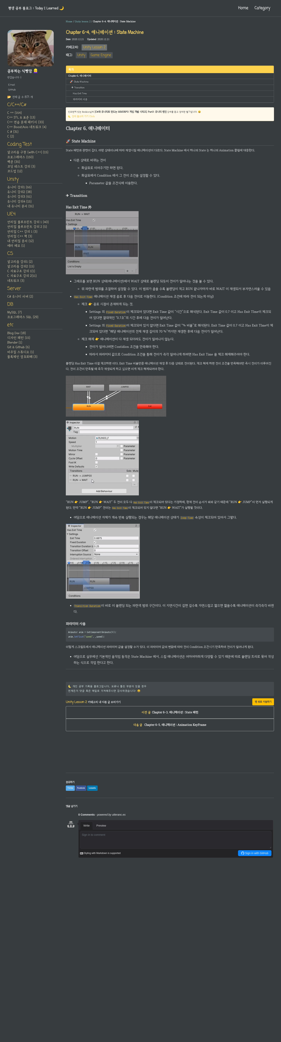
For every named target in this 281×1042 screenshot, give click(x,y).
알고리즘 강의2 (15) (20, 269)
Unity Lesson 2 (94, 47)
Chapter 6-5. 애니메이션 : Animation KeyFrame (169, 734)
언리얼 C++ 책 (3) (19, 238)
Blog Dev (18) (16, 337)
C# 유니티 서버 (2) (20, 299)
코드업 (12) (14, 173)
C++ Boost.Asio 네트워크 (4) (26, 128)
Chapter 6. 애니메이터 (78, 75)
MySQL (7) (14, 316)
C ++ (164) (14, 114)
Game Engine (101, 55)
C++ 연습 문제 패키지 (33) (25, 123)
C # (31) (12, 133)
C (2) (10, 137)
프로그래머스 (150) (20, 158)
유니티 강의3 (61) (19, 198)
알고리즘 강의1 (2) (19, 264)
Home (241, 8)
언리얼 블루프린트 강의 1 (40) (28, 224)
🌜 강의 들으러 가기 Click (81, 115)
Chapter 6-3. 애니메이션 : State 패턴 (170, 720)
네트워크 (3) (15, 283)
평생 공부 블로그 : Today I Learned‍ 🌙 (38, 8)
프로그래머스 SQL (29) (22, 320)
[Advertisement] (170, 771)
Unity (81, 55)
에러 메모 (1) (16, 248)
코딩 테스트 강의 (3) (21, 168)
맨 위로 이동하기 (263, 709)
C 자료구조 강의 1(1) (21, 274)
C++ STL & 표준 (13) (21, 118)
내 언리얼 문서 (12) (20, 243)
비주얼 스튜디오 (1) (20, 356)
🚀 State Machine (78, 81)
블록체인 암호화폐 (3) (22, 360)
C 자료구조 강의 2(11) (22, 278)
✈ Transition (78, 87)
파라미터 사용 (80, 98)
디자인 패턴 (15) (18, 341)
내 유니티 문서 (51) (20, 208)
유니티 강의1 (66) (19, 189)
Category (261, 8)
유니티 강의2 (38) (19, 194)
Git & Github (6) (18, 351)
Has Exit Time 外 (81, 92)
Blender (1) (14, 346)
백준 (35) (13, 163)
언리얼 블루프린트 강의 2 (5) (27, 229)
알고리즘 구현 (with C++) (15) (27, 154)
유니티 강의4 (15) (19, 203)
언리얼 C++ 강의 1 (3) (22, 234)
